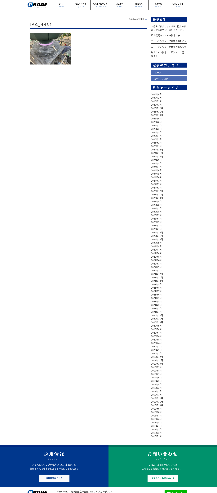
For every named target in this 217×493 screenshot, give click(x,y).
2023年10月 (157, 192)
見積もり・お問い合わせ (162, 463)
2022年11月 (157, 229)
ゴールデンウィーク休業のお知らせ (169, 40)
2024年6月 (156, 166)
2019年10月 (157, 352)
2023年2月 (156, 219)
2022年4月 (156, 252)
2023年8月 (156, 199)
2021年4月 (156, 292)
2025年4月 (156, 133)
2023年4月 (156, 212)
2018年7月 (156, 402)
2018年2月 (156, 418)
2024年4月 (156, 173)
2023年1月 (156, 222)
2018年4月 (156, 412)
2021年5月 (156, 289)
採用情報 (158, 5)
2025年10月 (157, 113)
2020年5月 (156, 329)
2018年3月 (156, 415)
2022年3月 (156, 256)
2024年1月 (156, 182)
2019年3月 (156, 375)
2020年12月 (157, 305)
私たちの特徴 (80, 5)
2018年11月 (157, 388)
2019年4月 (156, 372)
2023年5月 (156, 209)
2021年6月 (156, 285)
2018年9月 (156, 395)
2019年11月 (157, 349)
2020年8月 (156, 319)
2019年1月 (156, 382)
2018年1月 (156, 422)
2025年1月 (156, 143)
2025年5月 (156, 129)
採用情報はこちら (54, 463)
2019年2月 (156, 378)
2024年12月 (157, 146)
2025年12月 (157, 106)
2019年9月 (156, 355)
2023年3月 (156, 216)
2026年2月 (156, 99)
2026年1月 (156, 103)
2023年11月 (157, 189)
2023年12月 (157, 186)
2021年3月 (156, 295)
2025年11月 (157, 109)
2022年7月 (156, 242)
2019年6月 (156, 365)
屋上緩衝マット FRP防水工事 (165, 35)
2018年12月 (157, 385)
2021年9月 (156, 276)
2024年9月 (156, 156)
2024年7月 (156, 163)
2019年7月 (156, 362)
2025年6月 (156, 126)
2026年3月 (156, 96)
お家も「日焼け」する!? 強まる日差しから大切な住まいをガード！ (168, 28)
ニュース (157, 71)
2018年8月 (156, 398)
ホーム (61, 5)
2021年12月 (157, 266)
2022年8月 (156, 239)
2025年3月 (156, 136)
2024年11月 (157, 149)
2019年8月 (156, 359)
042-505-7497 (70, 481)
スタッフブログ (160, 77)
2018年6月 (156, 405)
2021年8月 (156, 279)
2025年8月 (156, 119)
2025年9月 (156, 116)
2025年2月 (156, 139)
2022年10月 (157, 232)
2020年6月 (156, 325)
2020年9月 (156, 315)
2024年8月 (156, 159)
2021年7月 (156, 282)
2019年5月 (156, 369)
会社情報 (138, 5)
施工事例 (119, 5)
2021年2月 (156, 299)
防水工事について (100, 5)
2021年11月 (157, 269)
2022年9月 (156, 236)
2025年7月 (156, 123)
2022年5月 (156, 249)
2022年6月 (156, 246)
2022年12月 (157, 226)
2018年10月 (157, 392)
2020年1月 (156, 342)
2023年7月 (156, 202)
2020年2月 (156, 339)
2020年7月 (156, 322)
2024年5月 (156, 169)
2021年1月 (156, 302)
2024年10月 (157, 153)
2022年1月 (156, 262)
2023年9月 (156, 196)
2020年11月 (157, 309)
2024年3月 (156, 176)
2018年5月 (156, 408)
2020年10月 (157, 312)
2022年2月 (156, 259)
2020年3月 (156, 335)
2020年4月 (156, 332)
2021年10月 (157, 272)
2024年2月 (156, 179)
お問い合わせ (177, 5)
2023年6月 (156, 206)
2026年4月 (156, 93)
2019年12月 (157, 345)
